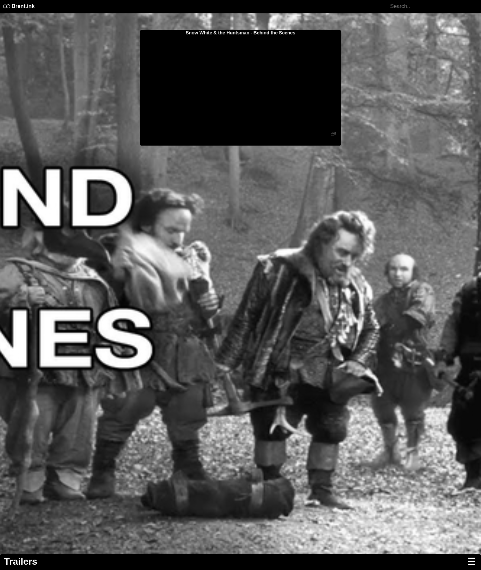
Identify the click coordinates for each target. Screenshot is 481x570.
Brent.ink (18, 6)
